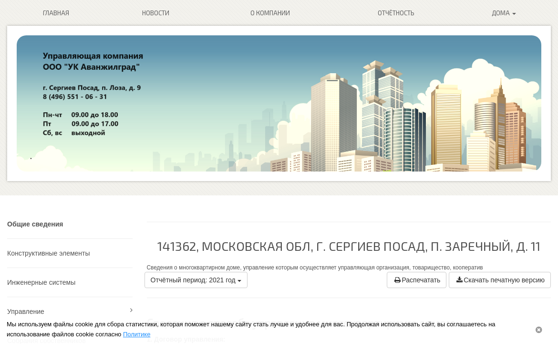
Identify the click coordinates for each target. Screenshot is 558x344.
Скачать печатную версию (500, 280)
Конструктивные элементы (48, 253)
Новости (155, 13)
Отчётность (396, 13)
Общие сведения (35, 224)
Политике (136, 334)
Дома (504, 13)
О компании (270, 13)
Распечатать (416, 280)
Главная (56, 13)
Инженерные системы (41, 282)
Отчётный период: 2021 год (196, 280)
